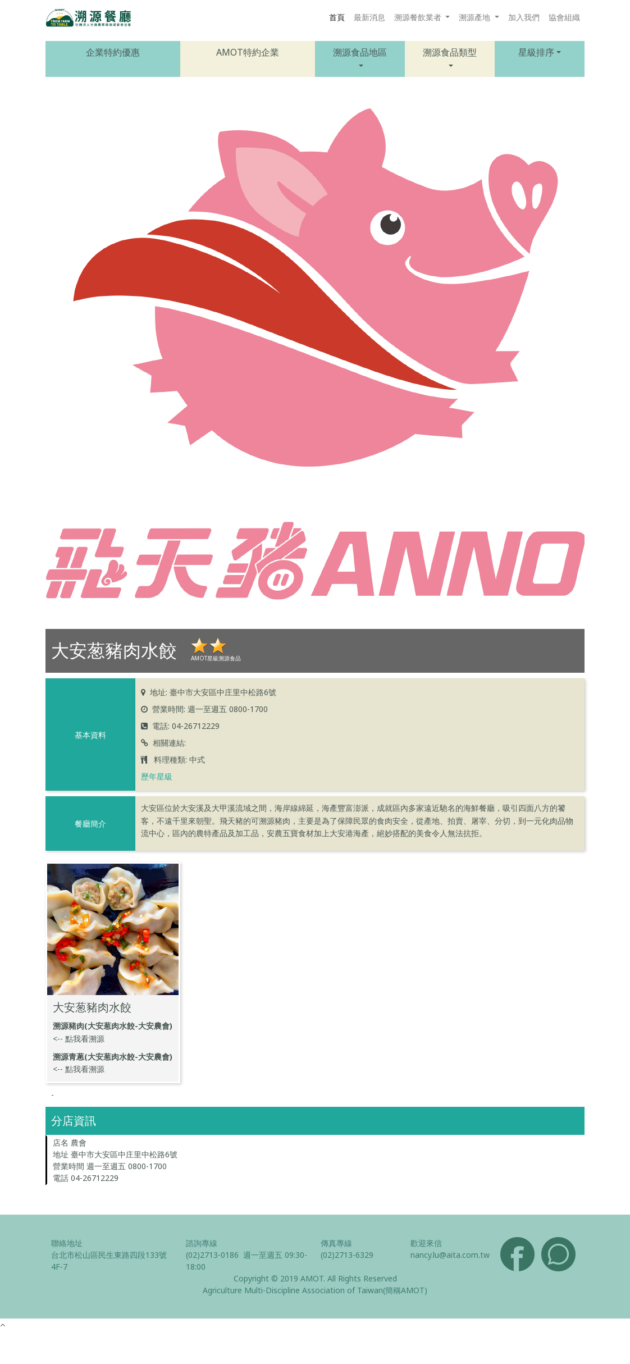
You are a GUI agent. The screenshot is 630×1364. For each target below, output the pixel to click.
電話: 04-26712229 (186, 725)
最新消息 (369, 17)
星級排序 (536, 52)
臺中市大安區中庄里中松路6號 (124, 1154)
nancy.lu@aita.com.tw (450, 1254)
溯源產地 (475, 17)
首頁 (337, 17)
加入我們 (524, 17)
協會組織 (564, 17)
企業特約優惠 (113, 52)
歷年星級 (156, 776)
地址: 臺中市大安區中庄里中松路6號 (213, 692)
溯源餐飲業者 (419, 17)
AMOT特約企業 (247, 52)
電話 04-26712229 (85, 1178)
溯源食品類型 (450, 52)
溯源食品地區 (360, 52)
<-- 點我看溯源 (78, 1038)
